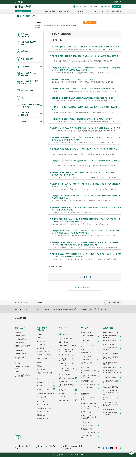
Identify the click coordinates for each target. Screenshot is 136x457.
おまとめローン (42, 386)
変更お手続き (116, 11)
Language (107, 6)
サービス (104, 11)
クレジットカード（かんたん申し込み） (88, 407)
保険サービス (85, 349)
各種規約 (47, 309)
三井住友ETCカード (87, 422)
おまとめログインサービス (110, 398)
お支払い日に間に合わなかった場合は (22, 376)
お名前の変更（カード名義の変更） (110, 348)
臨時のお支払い (42, 358)
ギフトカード (85, 359)
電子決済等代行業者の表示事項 (64, 309)
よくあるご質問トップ (27, 16)
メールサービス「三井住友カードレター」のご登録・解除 (110, 404)
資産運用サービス (86, 353)
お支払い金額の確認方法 (22, 346)
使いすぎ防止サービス (88, 384)
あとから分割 (41, 369)
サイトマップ (106, 309)
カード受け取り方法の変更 (110, 382)
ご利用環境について (87, 309)
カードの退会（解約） (110, 377)
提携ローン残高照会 (43, 389)
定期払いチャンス (64, 390)
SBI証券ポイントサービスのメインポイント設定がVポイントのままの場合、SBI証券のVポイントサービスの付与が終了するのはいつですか (86, 68)
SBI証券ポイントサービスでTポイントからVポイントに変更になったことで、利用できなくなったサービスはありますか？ (86, 173)
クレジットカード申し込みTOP (47, 447)
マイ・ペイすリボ (42, 344)
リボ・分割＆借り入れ (66, 11)
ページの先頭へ (114, 303)
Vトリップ (62, 397)
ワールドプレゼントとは (66, 355)
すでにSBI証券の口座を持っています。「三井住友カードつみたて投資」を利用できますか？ (85, 150)
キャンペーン (83, 11)
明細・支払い (50, 11)
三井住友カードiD (86, 429)
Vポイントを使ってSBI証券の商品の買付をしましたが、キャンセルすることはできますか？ (85, 57)
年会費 (17, 372)
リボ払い (39, 338)
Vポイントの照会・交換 (66, 345)
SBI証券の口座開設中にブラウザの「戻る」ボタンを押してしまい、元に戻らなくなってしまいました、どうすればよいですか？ (86, 138)
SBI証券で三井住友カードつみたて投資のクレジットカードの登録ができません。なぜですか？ (86, 161)
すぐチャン (62, 393)
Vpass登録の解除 (108, 409)
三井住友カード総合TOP (23, 447)
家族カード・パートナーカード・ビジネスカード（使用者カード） (88, 417)
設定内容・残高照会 (43, 351)
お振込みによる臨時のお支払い (22, 367)
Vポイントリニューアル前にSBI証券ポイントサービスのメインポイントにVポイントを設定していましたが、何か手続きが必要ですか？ (86, 255)
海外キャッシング (42, 418)
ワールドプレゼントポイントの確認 (66, 359)
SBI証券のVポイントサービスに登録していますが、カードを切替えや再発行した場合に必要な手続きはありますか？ (86, 196)
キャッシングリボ (42, 405)
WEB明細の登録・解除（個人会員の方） (110, 413)
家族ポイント (63, 381)
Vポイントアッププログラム (66, 385)
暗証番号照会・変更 (109, 367)
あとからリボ (41, 341)
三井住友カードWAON (88, 425)
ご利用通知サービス (87, 381)
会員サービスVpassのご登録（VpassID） (72, 447)
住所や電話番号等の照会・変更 (110, 336)
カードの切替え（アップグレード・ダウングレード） (110, 372)
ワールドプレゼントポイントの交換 (66, 364)
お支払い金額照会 (20, 339)
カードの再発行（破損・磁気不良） (110, 363)
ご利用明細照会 (20, 335)
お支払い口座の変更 (109, 341)
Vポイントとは (63, 342)
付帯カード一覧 (86, 412)
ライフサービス (86, 356)
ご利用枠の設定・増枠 (44, 408)
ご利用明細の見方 (20, 342)
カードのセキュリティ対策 (88, 371)
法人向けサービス (86, 363)
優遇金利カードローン (44, 382)
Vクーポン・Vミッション (66, 378)
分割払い (39, 366)
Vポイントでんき (64, 400)
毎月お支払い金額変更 (44, 355)
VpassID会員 (19, 11)
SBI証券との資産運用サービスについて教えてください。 (73, 79)
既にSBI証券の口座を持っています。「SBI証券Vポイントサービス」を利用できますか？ (85, 46)
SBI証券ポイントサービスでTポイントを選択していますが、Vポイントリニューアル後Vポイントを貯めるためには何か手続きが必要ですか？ (86, 231)
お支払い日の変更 (108, 344)
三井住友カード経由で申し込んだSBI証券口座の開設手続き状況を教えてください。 (83, 98)
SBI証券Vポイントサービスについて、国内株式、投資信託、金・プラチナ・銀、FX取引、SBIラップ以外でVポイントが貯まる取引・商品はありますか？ (86, 243)
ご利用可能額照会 (20, 354)
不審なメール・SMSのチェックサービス (88, 376)
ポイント (94, 11)
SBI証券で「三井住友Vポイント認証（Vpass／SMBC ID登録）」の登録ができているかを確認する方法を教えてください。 (86, 208)
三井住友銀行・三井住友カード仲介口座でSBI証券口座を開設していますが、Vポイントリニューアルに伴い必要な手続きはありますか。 (86, 220)
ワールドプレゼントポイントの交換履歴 (66, 369)
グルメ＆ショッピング (88, 346)
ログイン (117, 6)
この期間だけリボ (42, 348)
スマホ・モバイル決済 (88, 432)
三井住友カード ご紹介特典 (88, 398)
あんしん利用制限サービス (88, 388)
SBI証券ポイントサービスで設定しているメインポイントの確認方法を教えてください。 (85, 88)
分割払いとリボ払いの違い (44, 373)
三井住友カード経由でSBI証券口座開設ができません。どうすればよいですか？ (82, 118)
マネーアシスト (41, 397)
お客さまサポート (81, 6)
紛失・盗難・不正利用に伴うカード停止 (28, 309)
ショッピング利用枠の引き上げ (22, 358)
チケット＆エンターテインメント (88, 341)
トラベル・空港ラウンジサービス (88, 336)
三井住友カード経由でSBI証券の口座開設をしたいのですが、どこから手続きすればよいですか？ (86, 108)
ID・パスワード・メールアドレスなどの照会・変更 (110, 392)
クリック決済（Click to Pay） (88, 436)
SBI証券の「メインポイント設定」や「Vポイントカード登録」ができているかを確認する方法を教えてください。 (86, 185)
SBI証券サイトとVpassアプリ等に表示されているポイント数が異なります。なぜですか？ (86, 128)
